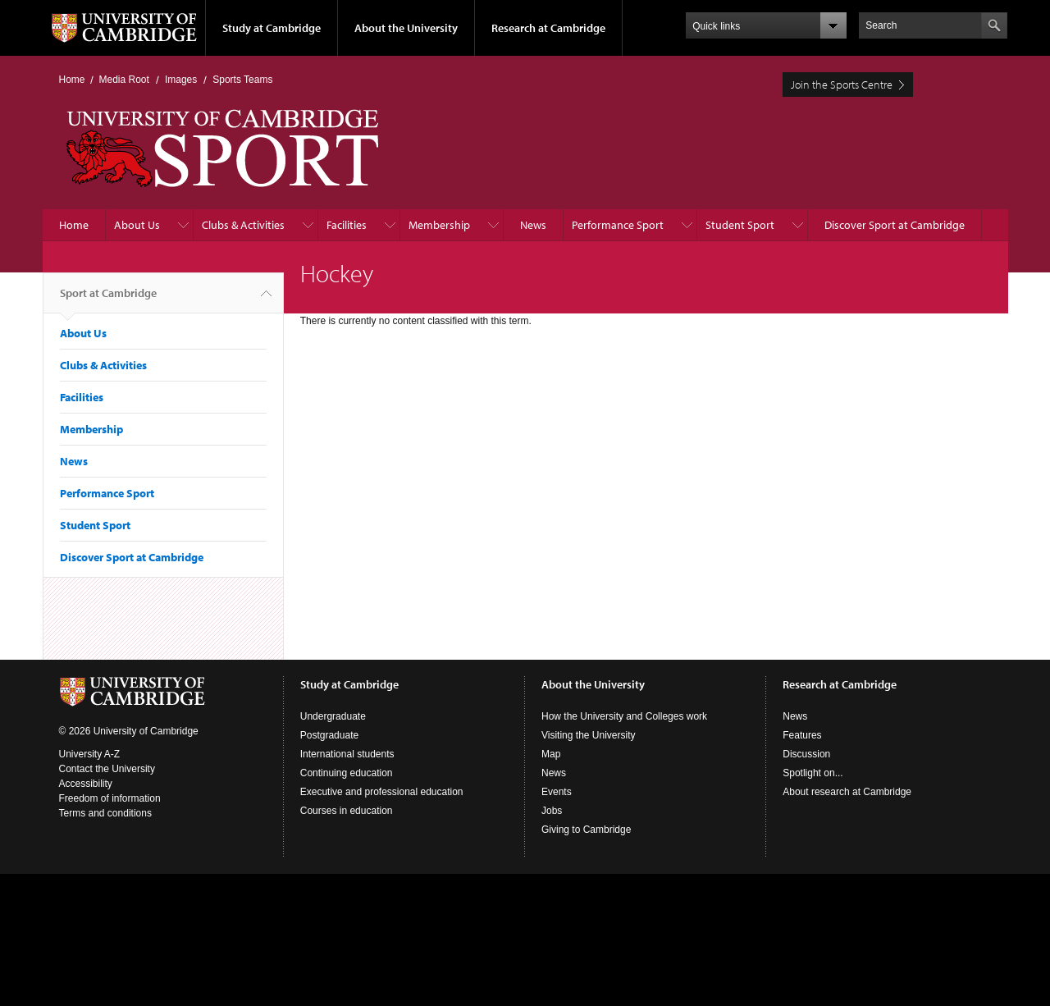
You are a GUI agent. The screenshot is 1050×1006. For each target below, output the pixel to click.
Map (550, 754)
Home (72, 79)
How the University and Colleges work (624, 716)
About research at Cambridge (847, 792)
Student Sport (739, 224)
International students (347, 754)
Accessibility (85, 783)
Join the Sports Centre (841, 84)
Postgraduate (329, 735)
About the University (406, 28)
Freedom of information (110, 798)
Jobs (551, 810)
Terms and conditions (105, 813)
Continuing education (346, 773)
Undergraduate (333, 716)
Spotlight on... (812, 773)
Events (556, 792)
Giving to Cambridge (586, 829)
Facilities (346, 224)
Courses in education (346, 810)
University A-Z (90, 754)
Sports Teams (242, 79)
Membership (439, 224)
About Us (137, 224)
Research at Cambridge (548, 28)
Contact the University (107, 769)
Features (802, 735)
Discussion (806, 754)
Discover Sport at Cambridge (894, 224)
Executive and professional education (381, 792)
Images (181, 79)
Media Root (124, 79)
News (533, 224)
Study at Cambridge (271, 28)
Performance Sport (618, 224)
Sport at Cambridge (108, 299)
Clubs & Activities (243, 224)
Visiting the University (588, 735)
